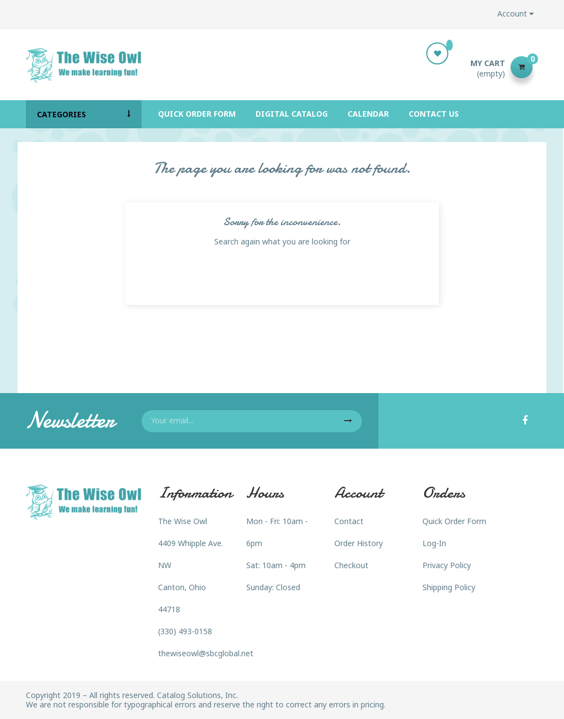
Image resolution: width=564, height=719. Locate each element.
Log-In (434, 543)
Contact (349, 521)
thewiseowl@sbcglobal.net (205, 653)
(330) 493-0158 (185, 631)
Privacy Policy (446, 565)
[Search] (282, 67)
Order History (358, 543)
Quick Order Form (454, 521)
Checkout (351, 565)
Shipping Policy (448, 587)
